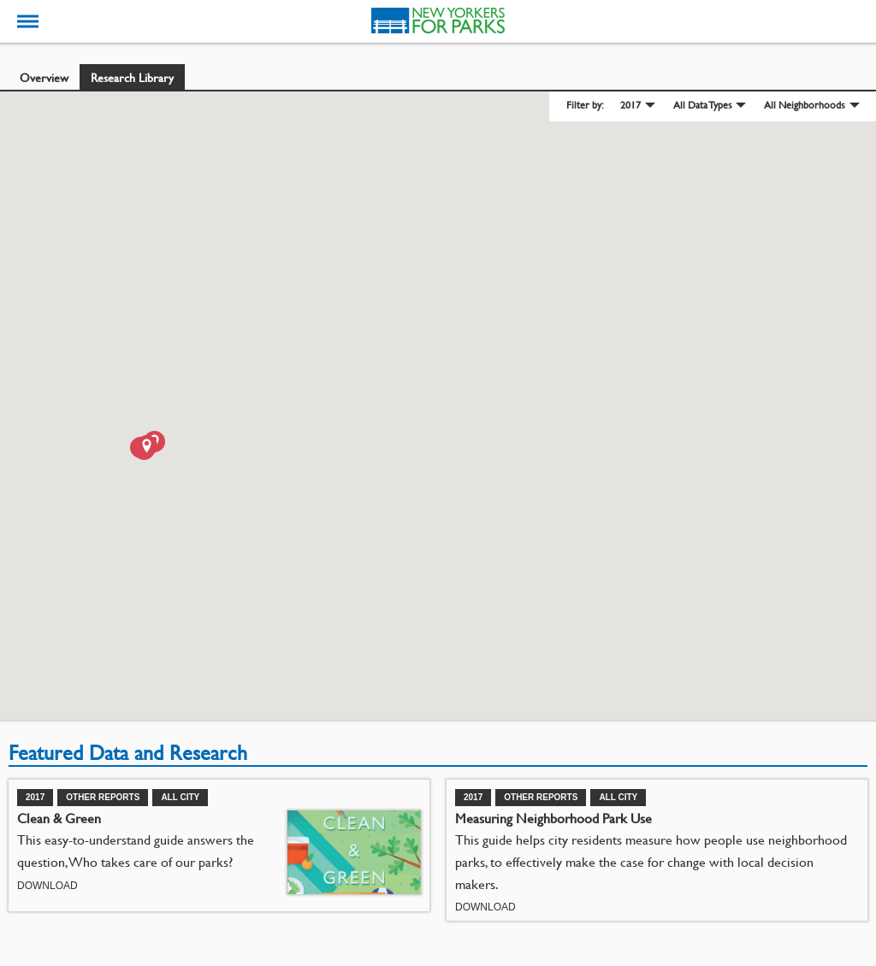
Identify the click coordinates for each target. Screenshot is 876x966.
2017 (630, 104)
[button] (146, 445)
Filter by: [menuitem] (585, 105)
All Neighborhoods (804, 104)
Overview (44, 77)
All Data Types (702, 104)
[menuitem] (636, 105)
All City (180, 797)
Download (47, 886)
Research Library (132, 77)
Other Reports (102, 797)
